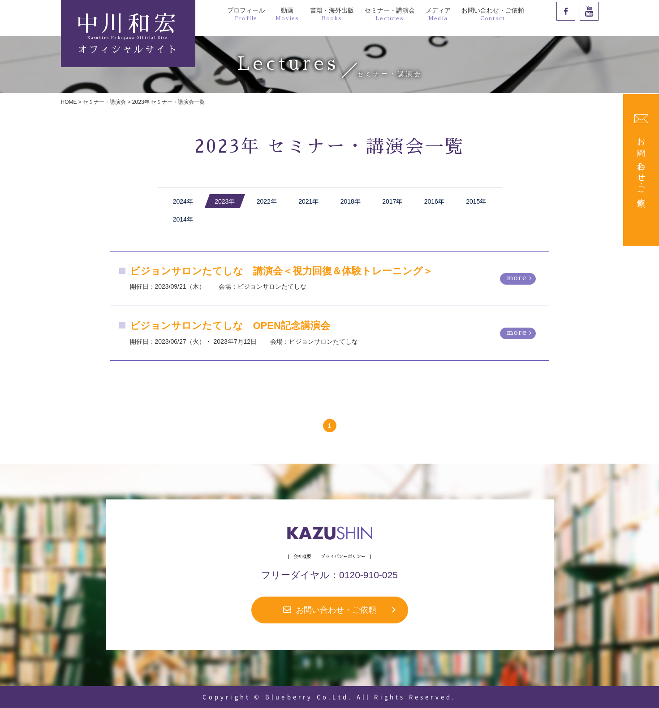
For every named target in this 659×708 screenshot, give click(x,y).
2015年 (476, 201)
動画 (287, 14)
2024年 (183, 201)
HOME (69, 102)
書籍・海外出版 (332, 14)
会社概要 (302, 556)
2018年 (350, 201)
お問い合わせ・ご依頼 (492, 14)
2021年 (308, 201)
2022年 (267, 201)
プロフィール (246, 14)
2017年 (392, 201)
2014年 (183, 219)
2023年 (225, 201)
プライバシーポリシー (343, 556)
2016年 (434, 201)
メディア (438, 14)
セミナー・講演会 (390, 14)
